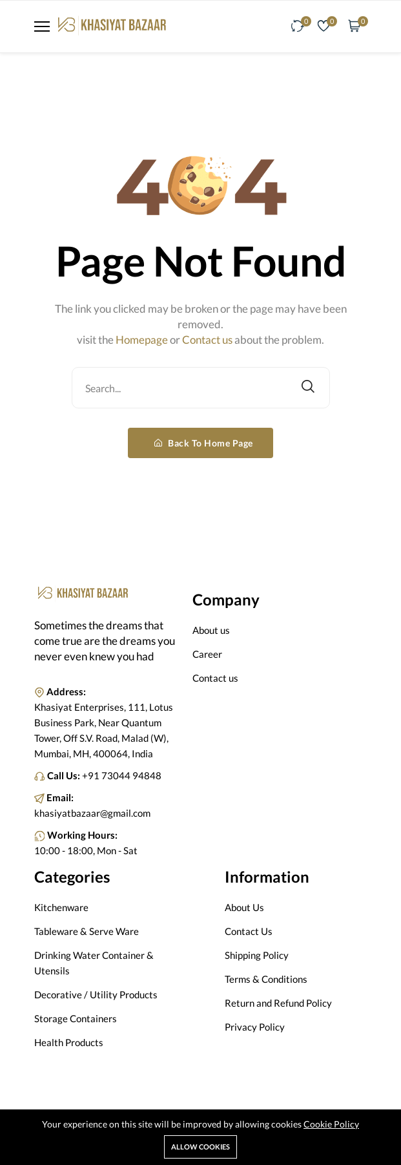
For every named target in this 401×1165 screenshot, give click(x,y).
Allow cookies (200, 1146)
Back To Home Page (203, 442)
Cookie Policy (331, 1123)
